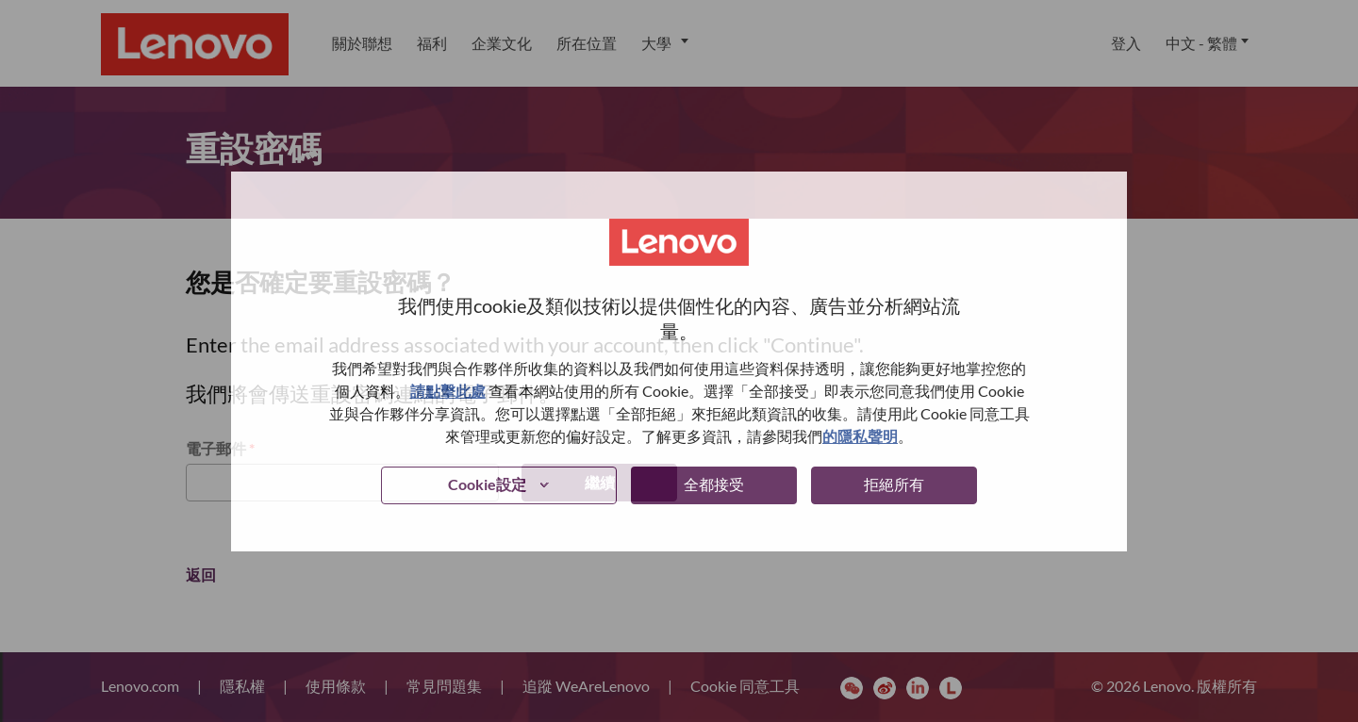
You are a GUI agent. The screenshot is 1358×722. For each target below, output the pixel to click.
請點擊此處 (448, 391)
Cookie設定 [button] (487, 484)
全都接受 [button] (714, 484)
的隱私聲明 (860, 436)
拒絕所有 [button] (894, 484)
